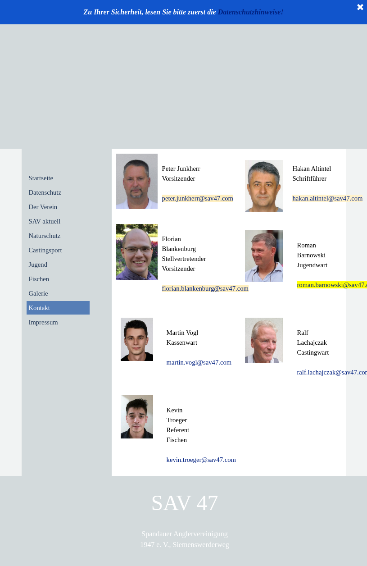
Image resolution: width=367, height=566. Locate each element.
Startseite (41, 178)
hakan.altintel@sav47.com (327, 198)
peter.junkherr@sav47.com (197, 198)
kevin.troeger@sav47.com (201, 459)
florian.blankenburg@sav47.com (205, 288)
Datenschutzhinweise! (251, 12)
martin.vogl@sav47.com (199, 362)
